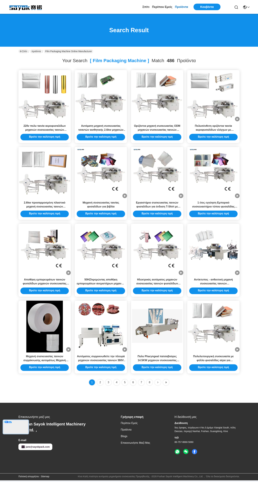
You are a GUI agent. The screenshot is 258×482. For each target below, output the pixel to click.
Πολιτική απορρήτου (28, 478)
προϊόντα (181, 7)
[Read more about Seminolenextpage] (158, 384)
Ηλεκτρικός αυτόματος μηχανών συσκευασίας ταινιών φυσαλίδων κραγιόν (157, 284)
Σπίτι (145, 7)
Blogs (124, 437)
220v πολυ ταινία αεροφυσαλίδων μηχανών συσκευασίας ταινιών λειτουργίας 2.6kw (45, 130)
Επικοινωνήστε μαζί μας (135, 444)
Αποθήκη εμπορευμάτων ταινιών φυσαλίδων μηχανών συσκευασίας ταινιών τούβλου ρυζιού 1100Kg (44, 284)
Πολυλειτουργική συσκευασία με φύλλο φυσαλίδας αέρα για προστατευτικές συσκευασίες (213, 362)
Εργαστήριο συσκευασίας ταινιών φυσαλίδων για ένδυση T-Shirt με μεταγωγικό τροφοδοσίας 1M (157, 207)
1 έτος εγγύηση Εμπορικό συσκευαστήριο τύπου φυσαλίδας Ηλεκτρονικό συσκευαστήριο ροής (213, 207)
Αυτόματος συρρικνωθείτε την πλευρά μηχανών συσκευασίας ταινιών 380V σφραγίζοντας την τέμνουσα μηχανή (101, 362)
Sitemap (45, 478)
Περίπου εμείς (162, 7)
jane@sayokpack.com (35, 448)
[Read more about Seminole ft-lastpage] (166, 384)
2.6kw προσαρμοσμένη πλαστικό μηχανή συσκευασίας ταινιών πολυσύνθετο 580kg (44, 207)
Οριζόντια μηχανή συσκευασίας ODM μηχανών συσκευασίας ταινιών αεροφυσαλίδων (157, 130)
